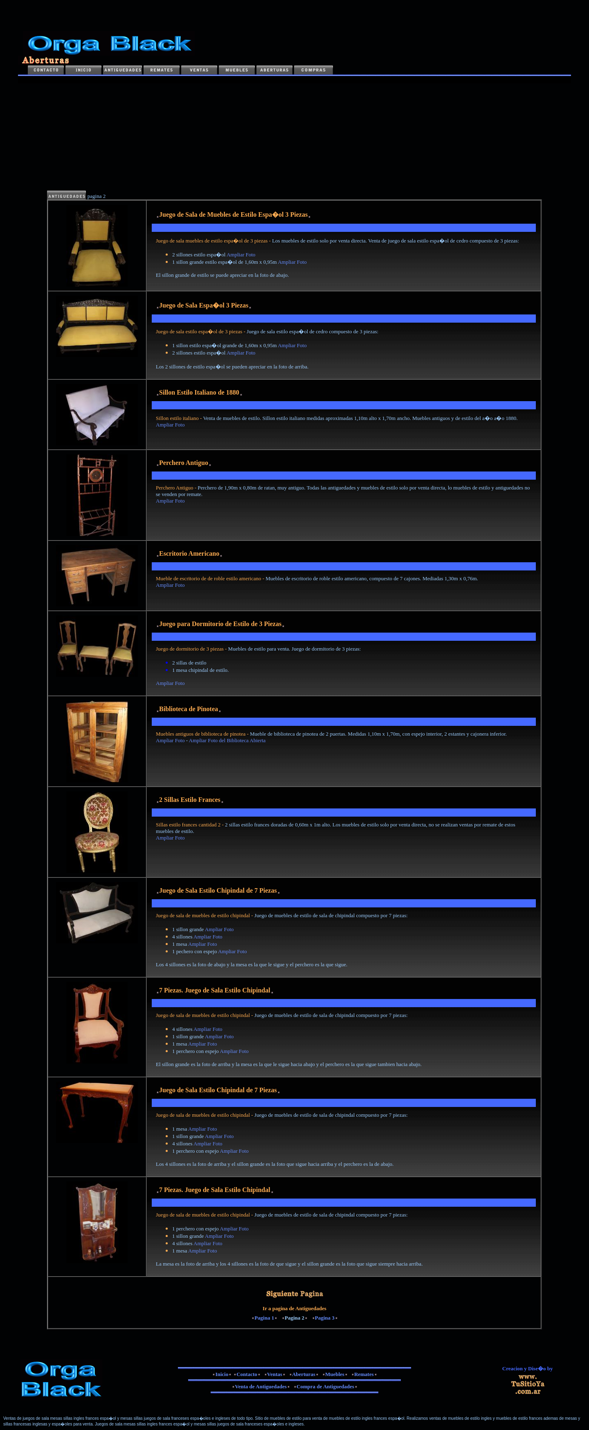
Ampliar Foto (241, 254)
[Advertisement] (112, 134)
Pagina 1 (264, 1318)
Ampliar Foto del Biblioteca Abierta (228, 740)
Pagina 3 (325, 1318)
